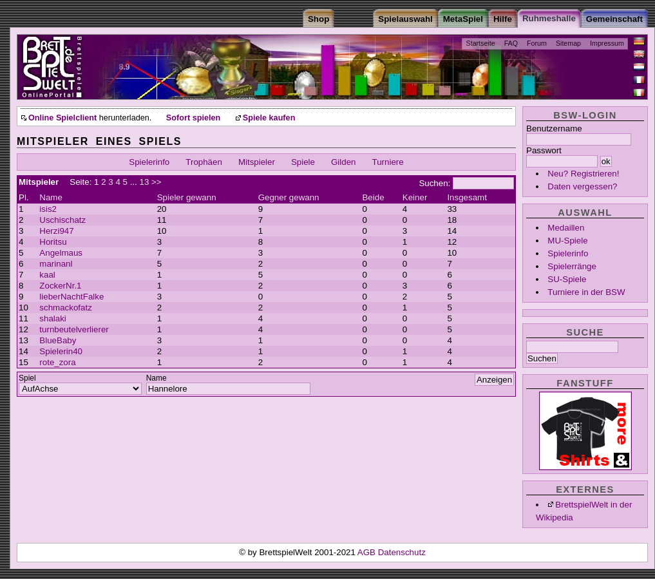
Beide (373, 197)
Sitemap (568, 43)
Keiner (415, 197)
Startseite (480, 43)
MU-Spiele (567, 240)
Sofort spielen (193, 117)
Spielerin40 (60, 351)
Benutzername (554, 128)
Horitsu (52, 242)
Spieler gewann (186, 197)
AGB (367, 552)
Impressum (607, 43)
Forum (537, 43)
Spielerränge (571, 266)
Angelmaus (60, 253)
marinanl (55, 264)
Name (50, 197)
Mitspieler (256, 162)
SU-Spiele (566, 279)
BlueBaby (57, 340)
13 (144, 182)
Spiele (303, 162)
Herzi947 (56, 231)
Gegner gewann (288, 197)
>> (156, 182)
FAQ (511, 43)
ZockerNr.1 (60, 285)
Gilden (343, 162)
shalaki (52, 318)
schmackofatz (65, 307)
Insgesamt (467, 197)
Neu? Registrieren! (583, 173)
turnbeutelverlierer (73, 329)
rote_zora (57, 362)
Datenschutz (402, 552)
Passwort (544, 150)
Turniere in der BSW (586, 292)
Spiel (27, 378)
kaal (47, 275)
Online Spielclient (62, 117)
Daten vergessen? (582, 186)
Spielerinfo (567, 253)
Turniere (388, 162)
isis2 (48, 209)
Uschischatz (62, 220)
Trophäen (203, 162)
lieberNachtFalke (71, 296)
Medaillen (565, 228)
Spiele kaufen (269, 117)
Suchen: (434, 183)
